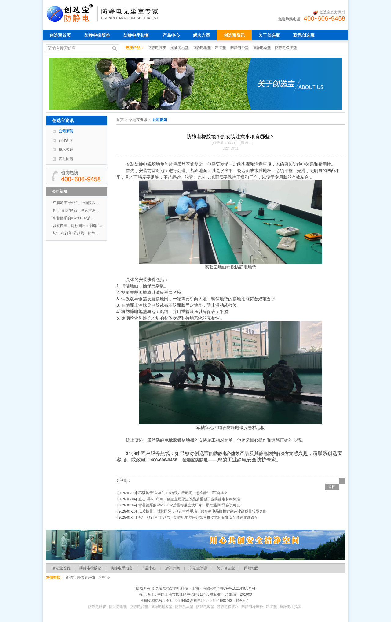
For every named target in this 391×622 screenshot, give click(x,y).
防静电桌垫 (262, 48)
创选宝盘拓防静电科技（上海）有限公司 (184, 588)
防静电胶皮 (157, 48)
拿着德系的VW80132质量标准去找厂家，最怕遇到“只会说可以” (189, 505)
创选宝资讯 (234, 35)
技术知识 (66, 149)
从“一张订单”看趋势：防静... (75, 233)
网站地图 (251, 568)
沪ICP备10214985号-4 (236, 588)
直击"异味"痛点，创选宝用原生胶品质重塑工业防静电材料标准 (189, 499)
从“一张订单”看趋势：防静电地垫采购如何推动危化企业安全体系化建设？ (198, 517)
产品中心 (171, 35)
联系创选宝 (304, 35)
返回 (332, 487)
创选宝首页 (60, 35)
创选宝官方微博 (329, 12)
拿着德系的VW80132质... (73, 218)
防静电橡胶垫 (97, 35)
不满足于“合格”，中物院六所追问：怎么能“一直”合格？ (183, 493)
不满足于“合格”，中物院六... (75, 203)
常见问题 (66, 159)
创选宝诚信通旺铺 (80, 578)
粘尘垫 (221, 48)
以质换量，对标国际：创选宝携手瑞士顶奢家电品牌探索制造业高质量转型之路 (202, 511)
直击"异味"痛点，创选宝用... (76, 210)
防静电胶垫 (205, 607)
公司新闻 (66, 131)
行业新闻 (66, 140)
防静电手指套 (136, 35)
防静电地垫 (202, 48)
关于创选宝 (269, 35)
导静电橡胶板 (228, 607)
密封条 (104, 578)
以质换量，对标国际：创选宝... (78, 226)
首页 (120, 120)
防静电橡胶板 (252, 607)
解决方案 (201, 35)
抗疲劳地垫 (180, 48)
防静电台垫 (240, 48)
